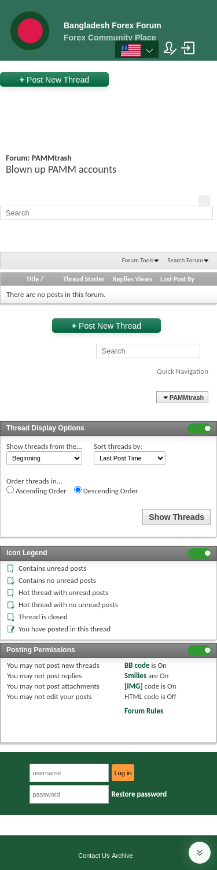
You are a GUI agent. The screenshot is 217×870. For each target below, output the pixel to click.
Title (32, 279)
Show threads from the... (44, 446)
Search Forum (186, 260)
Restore (139, 794)
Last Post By (178, 279)
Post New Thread (54, 79)
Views (144, 279)
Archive (122, 855)
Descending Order (106, 490)
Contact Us (93, 855)
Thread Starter (84, 279)
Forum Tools (137, 260)
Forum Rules (143, 711)
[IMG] (133, 686)
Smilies (135, 675)
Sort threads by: (118, 446)
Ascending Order (36, 490)
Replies (123, 279)
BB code (136, 665)
